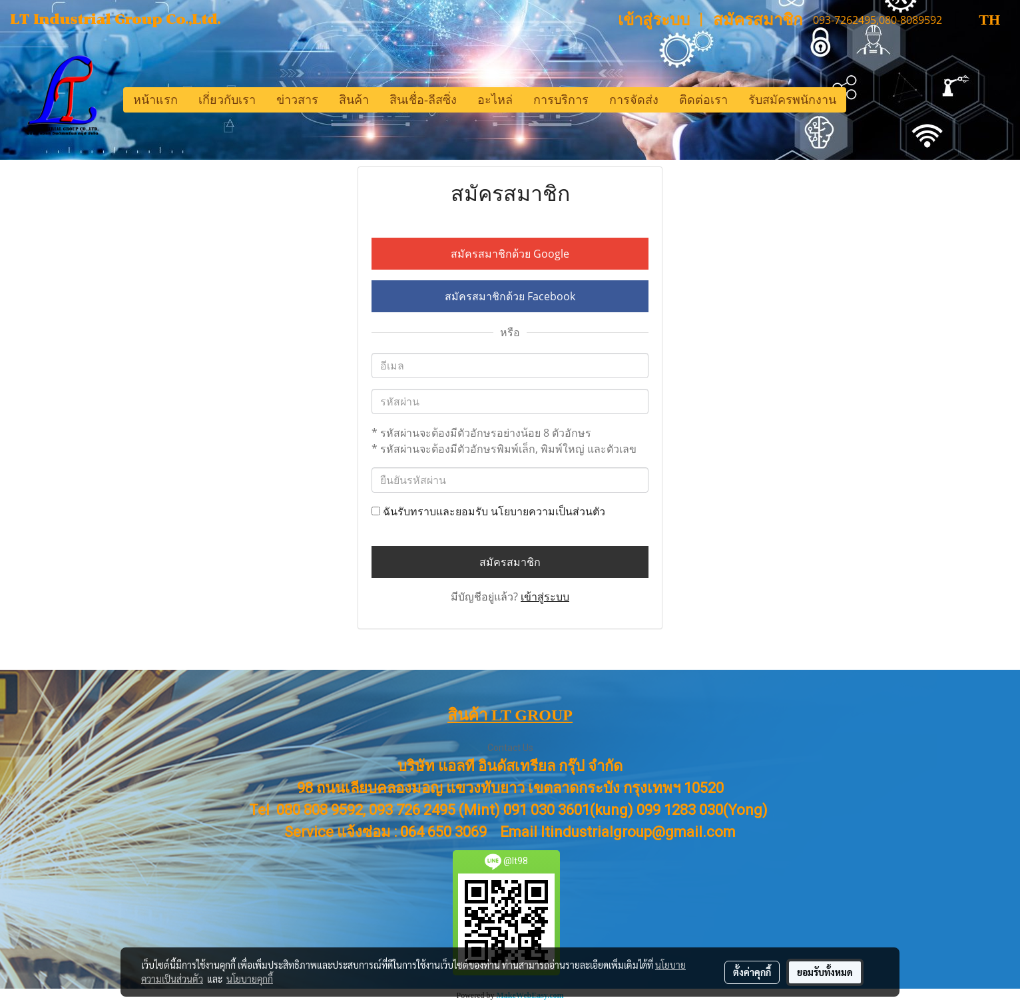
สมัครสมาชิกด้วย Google (510, 253)
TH (978, 19)
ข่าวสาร (297, 100)
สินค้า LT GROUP (510, 715)
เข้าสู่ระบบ (654, 20)
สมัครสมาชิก (758, 20)
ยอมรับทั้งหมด (825, 972)
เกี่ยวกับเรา (227, 100)
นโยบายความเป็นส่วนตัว (548, 511)
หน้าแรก (155, 100)
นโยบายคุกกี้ (249, 979)
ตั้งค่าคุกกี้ (752, 972)
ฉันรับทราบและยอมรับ (488, 511)
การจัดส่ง (633, 100)
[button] (858, 100)
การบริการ (561, 100)
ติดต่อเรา (703, 100)
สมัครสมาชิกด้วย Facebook (510, 296)
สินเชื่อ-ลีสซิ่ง (423, 100)
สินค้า (354, 100)
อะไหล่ (495, 100)
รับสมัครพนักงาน (792, 100)
